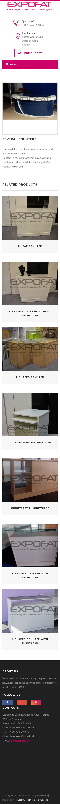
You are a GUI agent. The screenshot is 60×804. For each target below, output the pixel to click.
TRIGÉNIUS (19, 800)
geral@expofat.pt (20, 740)
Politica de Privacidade (37, 800)
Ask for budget (30, 53)
